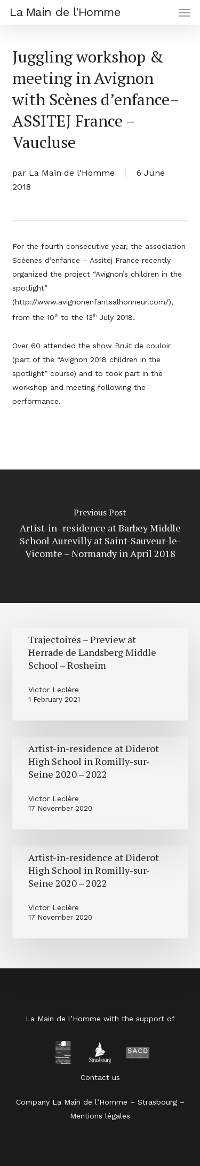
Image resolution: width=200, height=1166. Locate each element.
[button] (184, 12)
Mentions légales (100, 1116)
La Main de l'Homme (65, 12)
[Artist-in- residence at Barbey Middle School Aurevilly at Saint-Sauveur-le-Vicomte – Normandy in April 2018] (100, 536)
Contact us (100, 1077)
